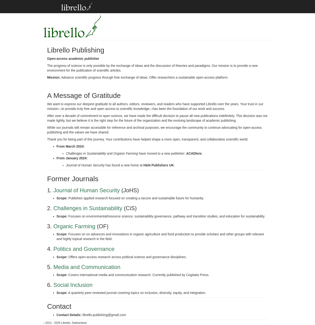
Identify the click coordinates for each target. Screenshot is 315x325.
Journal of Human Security (86, 190)
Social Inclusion (73, 285)
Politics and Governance (83, 249)
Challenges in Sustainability (87, 208)
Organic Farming (74, 226)
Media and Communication (86, 267)
